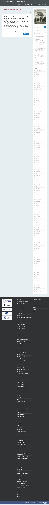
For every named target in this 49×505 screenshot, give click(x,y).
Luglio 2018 (37, 222)
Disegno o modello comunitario (22, 388)
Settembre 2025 (38, 71)
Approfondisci (26, 34)
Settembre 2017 (38, 241)
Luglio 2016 (37, 263)
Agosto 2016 (38, 262)
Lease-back (19, 413)
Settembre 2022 (38, 134)
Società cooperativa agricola (21, 480)
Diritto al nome (19, 381)
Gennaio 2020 (38, 192)
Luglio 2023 (37, 116)
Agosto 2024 (38, 91)
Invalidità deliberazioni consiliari (22, 409)
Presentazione (35, 304)
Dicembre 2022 (38, 129)
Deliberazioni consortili (20, 377)
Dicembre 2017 (38, 235)
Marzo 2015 (37, 284)
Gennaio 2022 (38, 147)
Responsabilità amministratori (22, 452)
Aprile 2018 (37, 228)
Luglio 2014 (37, 290)
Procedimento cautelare (21, 439)
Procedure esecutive (20, 443)
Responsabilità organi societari (22, 458)
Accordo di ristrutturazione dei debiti (23, 302)
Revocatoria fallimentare (21, 462)
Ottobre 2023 (38, 110)
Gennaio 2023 (38, 127)
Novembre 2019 (38, 196)
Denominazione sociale (21, 379)
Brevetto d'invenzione (20, 332)
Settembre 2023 (38, 112)
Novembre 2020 (38, 174)
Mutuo (18, 426)
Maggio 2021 (38, 162)
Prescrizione (19, 435)
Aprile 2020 (37, 187)
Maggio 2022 (38, 140)
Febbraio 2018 (38, 232)
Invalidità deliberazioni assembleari (22, 407)
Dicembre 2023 (38, 106)
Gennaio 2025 (38, 84)
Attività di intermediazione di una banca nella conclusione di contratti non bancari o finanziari (24, 318)
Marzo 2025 (37, 80)
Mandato (18, 422)
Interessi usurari (19, 403)
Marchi (18, 424)
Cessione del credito (20, 338)
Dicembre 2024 (38, 86)
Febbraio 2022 (38, 146)
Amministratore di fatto (21, 303)
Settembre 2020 (38, 177)
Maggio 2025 (38, 76)
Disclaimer (34, 311)
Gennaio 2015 (38, 286)
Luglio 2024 (37, 93)
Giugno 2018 (38, 224)
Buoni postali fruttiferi (20, 334)
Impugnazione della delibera (21, 401)
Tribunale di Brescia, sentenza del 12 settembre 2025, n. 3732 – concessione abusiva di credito (39, 40)
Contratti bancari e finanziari (21, 366)
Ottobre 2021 (38, 153)
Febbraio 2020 (38, 190)
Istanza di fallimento (20, 411)
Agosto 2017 (38, 243)
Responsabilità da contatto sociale (22, 457)
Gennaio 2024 (38, 104)
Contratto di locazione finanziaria (22, 373)
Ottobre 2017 (38, 239)
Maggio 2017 (38, 247)
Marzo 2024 (37, 101)
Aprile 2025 (37, 78)
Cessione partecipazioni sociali (22, 340)
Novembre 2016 (38, 258)
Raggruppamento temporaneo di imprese (23, 446)
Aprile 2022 (37, 142)
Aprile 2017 (37, 248)
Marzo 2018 (37, 230)
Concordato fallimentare (21, 351)
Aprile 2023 (37, 121)
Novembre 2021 (38, 151)
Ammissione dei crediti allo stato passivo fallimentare (23, 308)
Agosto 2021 (38, 157)
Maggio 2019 (38, 207)
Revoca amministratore (21, 460)
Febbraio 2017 (38, 252)
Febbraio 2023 (38, 125)
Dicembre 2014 (38, 288)
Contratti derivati (20, 368)
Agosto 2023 (38, 114)
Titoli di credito (19, 491)
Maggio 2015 (38, 280)
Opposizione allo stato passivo (22, 433)
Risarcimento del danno (21, 466)
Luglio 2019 (37, 204)
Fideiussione (19, 394)
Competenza (19, 347)
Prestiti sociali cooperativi (21, 437)
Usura (18, 497)
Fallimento (19, 392)
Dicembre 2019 (38, 194)
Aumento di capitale (20, 321)
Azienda (18, 323)
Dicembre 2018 (38, 217)
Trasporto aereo (20, 495)
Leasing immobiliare (20, 416)
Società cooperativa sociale (21, 482)
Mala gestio (19, 420)
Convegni (34, 308)
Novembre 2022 (38, 131)
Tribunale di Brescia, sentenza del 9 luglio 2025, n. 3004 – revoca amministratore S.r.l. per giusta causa (39, 56)
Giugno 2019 (38, 205)
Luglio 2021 (37, 159)
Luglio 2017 (37, 245)
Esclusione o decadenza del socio (22, 390)
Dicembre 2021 (38, 149)
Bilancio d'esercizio (20, 330)
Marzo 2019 (37, 211)
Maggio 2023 (38, 119)
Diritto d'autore (19, 383)
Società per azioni (20, 489)
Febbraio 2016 (38, 269)
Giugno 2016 (38, 265)
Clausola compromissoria (21, 342)
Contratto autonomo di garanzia (22, 370)
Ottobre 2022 (38, 132)
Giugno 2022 (38, 138)
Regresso (18, 450)
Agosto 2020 (38, 179)
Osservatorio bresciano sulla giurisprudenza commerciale (14, 1)
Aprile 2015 (37, 282)
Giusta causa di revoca (20, 400)
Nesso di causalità (20, 428)
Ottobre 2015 (38, 275)
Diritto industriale (20, 385)
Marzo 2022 (37, 144)
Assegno (18, 312)
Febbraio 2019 (38, 213)
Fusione (18, 398)
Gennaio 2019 (38, 215)
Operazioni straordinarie (21, 431)
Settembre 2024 (38, 89)
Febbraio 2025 (38, 82)
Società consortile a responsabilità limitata (24, 477)
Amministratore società (21, 305)
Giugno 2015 (38, 278)
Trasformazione (19, 493)
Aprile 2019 (37, 209)
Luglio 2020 (37, 181)
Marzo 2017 (37, 250)
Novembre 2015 (38, 273)
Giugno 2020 (38, 183)
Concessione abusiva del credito (22, 349)
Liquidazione (19, 418)
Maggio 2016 (38, 267)
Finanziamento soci (20, 396)
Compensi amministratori (21, 345)
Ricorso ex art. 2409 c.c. (21, 464)
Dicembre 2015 (38, 271)
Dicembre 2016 (38, 256)
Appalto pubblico (20, 310)
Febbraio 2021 (38, 168)
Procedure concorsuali (20, 441)
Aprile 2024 (37, 99)
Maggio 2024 (38, 97)
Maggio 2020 (38, 185)
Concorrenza (19, 355)
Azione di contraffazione (21, 325)
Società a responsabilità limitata (22, 475)
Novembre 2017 (38, 237)
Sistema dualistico (20, 470)
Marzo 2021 (37, 166)
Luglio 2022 (37, 136)
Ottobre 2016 (38, 260)
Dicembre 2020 (38, 172)
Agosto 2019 (38, 202)
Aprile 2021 (37, 164)
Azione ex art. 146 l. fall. (21, 327)
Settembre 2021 (38, 155)
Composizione (35, 306)
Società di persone (20, 484)
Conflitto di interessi (20, 360)
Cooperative (19, 375)
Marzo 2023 (37, 123)
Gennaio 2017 (38, 254)
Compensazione (19, 343)
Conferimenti (19, 358)
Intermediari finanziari (20, 405)
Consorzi (18, 362)
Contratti (18, 364)
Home (34, 302)
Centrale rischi (19, 336)
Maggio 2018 (38, 226)
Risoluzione (19, 468)
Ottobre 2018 (38, 220)
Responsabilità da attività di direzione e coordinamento (23, 455)
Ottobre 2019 (38, 198)
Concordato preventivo (21, 353)
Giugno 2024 (38, 95)
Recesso (18, 448)
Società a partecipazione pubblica (22, 473)
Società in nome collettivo (21, 487)
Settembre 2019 (38, 200)
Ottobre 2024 (38, 88)
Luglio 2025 (37, 73)
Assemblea (19, 314)
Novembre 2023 (38, 108)
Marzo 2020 (37, 189)
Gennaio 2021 (38, 170)
